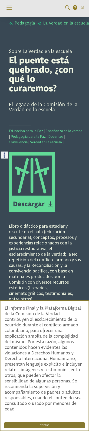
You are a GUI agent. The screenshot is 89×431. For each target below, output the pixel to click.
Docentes (55, 136)
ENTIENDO (44, 425)
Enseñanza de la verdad (64, 130)
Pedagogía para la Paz (28, 136)
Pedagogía (22, 23)
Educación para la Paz (26, 130)
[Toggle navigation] (9, 7)
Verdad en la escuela (46, 142)
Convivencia (18, 142)
